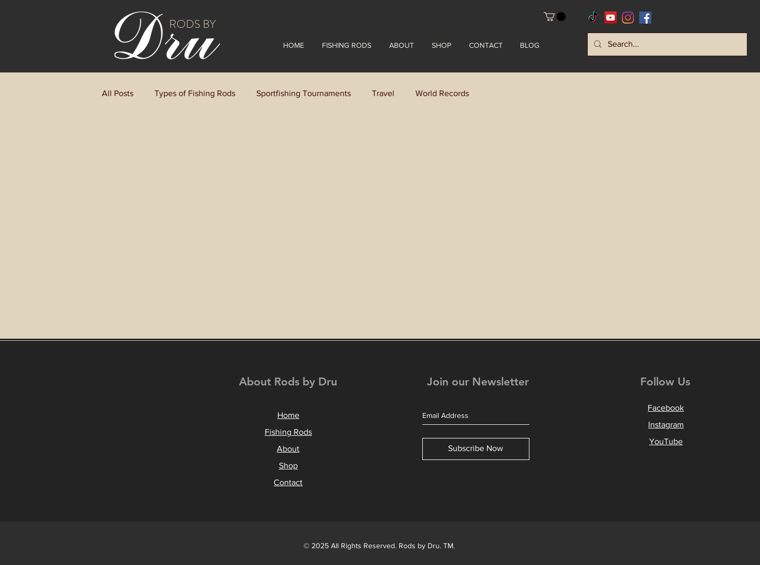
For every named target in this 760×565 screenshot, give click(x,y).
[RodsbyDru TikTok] (593, 18)
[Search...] (666, 44)
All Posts (117, 93)
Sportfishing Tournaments (303, 93)
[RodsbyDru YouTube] (611, 18)
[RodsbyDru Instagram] (628, 18)
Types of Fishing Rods (194, 93)
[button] (555, 16)
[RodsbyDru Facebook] (645, 18)
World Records (442, 93)
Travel (383, 93)
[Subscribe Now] (475, 449)
